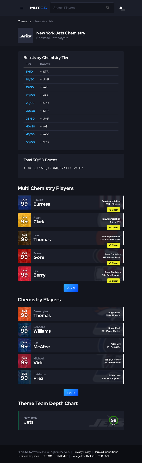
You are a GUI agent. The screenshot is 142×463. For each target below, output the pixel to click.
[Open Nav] (22, 8)
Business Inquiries (28, 456)
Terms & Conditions (106, 452)
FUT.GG (47, 456)
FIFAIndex (62, 456)
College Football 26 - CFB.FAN (90, 456)
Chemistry (24, 21)
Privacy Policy (82, 452)
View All (71, 288)
